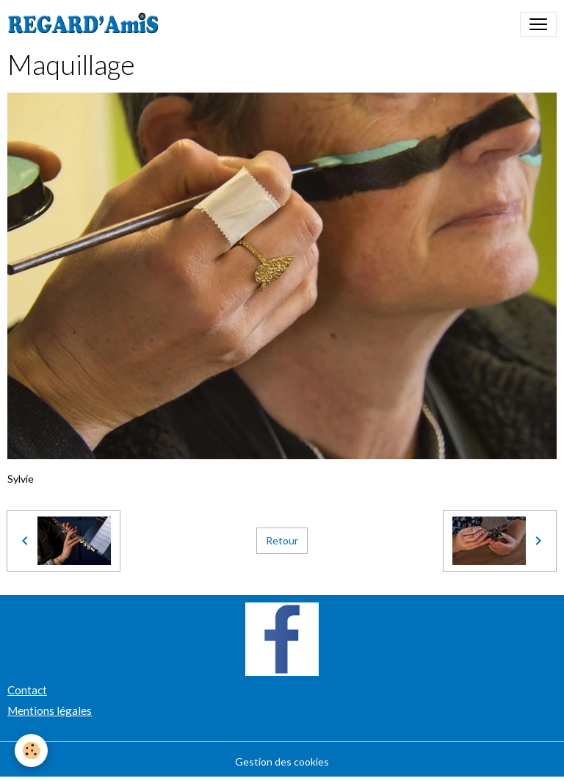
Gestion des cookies (282, 761)
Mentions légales (49, 710)
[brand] (86, 24)
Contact (27, 690)
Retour (282, 540)
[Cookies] (31, 750)
